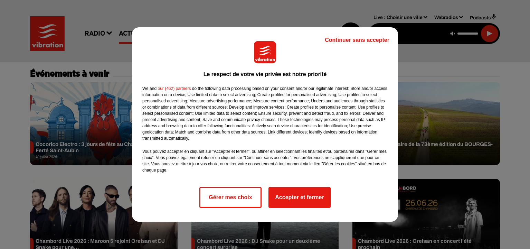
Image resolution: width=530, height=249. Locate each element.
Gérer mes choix (230, 197)
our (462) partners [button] (174, 88)
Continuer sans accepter (357, 40)
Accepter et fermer (299, 197)
